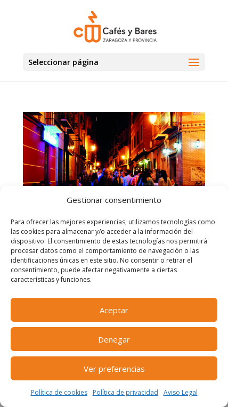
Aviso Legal (181, 392)
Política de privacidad (125, 392)
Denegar (114, 339)
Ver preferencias (114, 368)
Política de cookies (59, 392)
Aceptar (114, 310)
